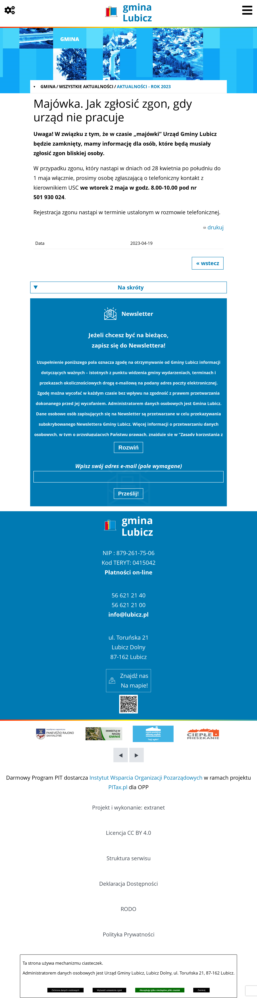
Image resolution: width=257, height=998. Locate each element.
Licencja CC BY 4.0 (128, 832)
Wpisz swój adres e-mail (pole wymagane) (128, 466)
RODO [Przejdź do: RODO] (128, 909)
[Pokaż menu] (247, 9)
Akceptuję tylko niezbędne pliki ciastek (159, 990)
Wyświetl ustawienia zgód (109, 990)
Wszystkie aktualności (86, 86)
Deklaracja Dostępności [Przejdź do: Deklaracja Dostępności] (128, 883)
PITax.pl (117, 787)
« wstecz (207, 263)
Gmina (48, 86)
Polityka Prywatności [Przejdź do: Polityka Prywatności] (128, 934)
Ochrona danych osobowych (65, 990)
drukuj (216, 227)
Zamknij (201, 990)
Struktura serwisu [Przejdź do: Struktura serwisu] (129, 858)
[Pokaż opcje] (9, 9)
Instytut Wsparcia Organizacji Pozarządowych (145, 777)
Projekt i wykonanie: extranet (128, 807)
